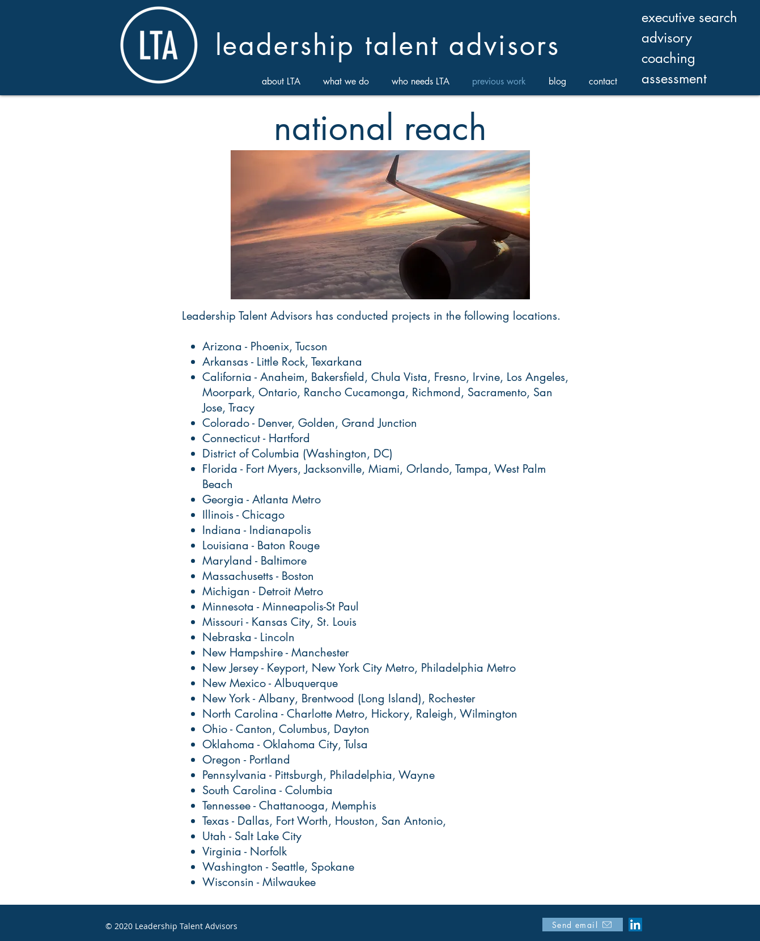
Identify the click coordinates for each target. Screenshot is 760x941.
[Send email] (582, 924)
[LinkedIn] (635, 924)
